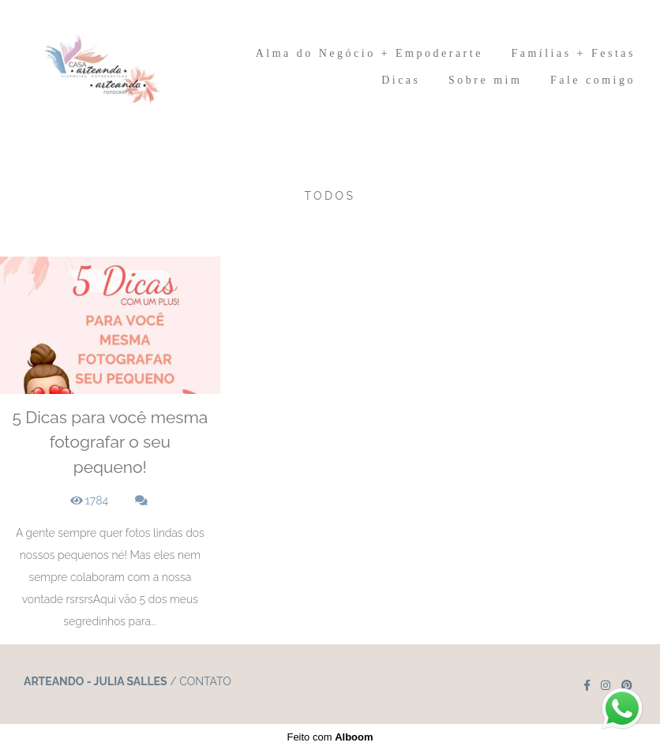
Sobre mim (485, 80)
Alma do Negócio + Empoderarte (369, 53)
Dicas (400, 80)
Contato (205, 681)
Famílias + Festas (573, 53)
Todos (329, 195)
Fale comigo (593, 80)
